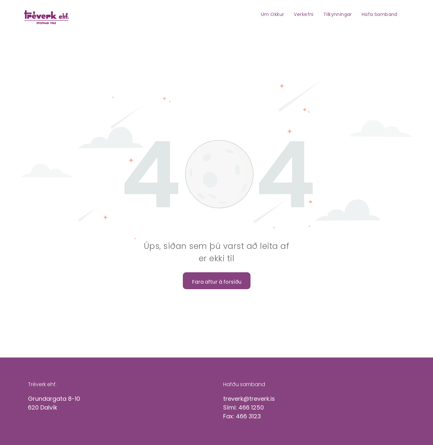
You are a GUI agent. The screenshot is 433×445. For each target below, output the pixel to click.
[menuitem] (272, 14)
